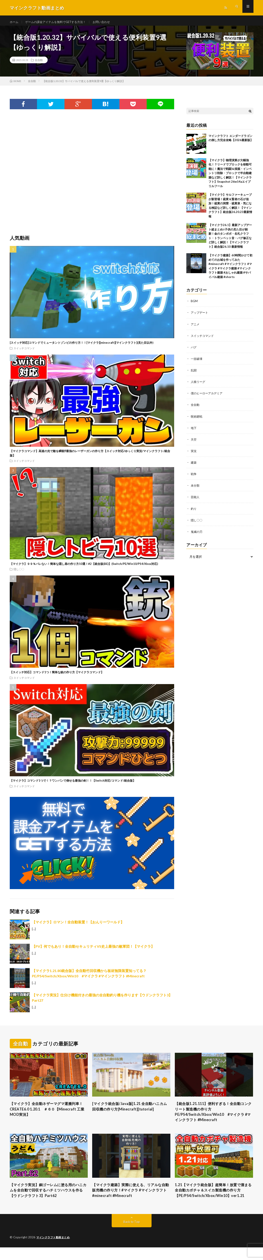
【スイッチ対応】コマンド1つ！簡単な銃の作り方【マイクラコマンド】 (57, 675)
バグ (194, 350)
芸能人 (195, 500)
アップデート (200, 316)
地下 (194, 431)
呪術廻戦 (197, 419)
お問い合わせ (107, 22)
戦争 (194, 477)
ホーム (14, 22)
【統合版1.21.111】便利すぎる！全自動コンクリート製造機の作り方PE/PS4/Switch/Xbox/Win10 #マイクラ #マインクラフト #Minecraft (213, 1116)
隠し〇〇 (19, 572)
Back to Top (131, 1234)
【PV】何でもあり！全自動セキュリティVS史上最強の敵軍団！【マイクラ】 (93, 949)
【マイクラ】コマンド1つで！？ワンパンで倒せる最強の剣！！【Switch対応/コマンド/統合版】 (73, 784)
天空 (194, 442)
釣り (194, 511)
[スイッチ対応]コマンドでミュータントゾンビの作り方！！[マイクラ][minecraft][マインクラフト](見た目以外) (81, 345)
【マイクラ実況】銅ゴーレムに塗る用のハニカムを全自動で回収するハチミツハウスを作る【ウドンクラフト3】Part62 (49, 1196)
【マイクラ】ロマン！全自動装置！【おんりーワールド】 (78, 925)
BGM (194, 304)
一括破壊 (197, 362)
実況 (194, 454)
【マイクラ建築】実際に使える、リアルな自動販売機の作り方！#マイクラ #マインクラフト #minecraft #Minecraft (131, 1196)
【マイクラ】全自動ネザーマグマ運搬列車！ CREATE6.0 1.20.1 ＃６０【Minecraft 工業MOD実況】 (47, 1113)
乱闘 (194, 373)
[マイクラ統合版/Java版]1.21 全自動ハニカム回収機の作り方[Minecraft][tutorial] (130, 1110)
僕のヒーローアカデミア (208, 396)
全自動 (39, 63)
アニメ (195, 327)
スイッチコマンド (24, 351)
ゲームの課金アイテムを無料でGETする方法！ (58, 22)
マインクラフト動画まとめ (54, 1250)
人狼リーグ (198, 385)
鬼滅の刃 (197, 534)
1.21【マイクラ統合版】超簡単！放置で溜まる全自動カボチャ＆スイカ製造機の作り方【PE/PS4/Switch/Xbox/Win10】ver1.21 (214, 1199)
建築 (194, 465)
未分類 (195, 488)
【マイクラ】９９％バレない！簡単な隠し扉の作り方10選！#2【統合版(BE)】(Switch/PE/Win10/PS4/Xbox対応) (84, 567)
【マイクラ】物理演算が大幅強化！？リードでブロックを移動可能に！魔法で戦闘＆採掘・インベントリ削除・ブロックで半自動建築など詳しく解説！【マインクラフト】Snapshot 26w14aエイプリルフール (230, 176)
